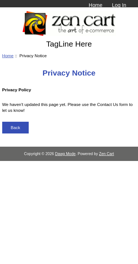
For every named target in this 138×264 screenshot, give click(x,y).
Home (95, 5)
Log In (119, 5)
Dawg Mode (65, 154)
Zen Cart (106, 154)
